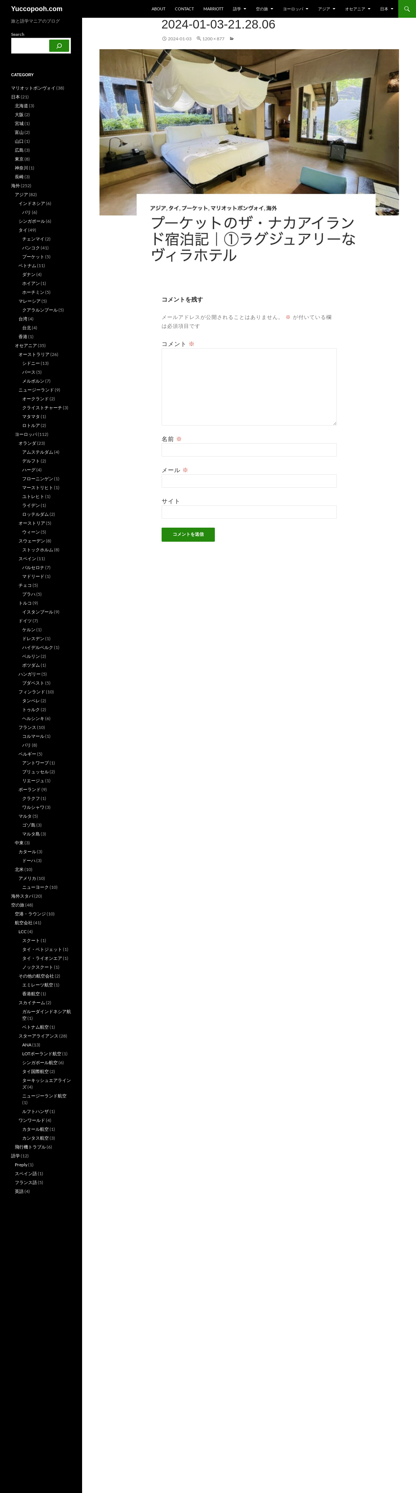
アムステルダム (37, 452)
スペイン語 (26, 1173)
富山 (19, 132)
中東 (19, 842)
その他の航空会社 (36, 976)
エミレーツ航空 (37, 985)
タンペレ (31, 700)
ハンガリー (29, 674)
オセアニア (355, 8)
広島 (19, 150)
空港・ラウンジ (30, 914)
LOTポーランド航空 (41, 1053)
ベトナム (27, 265)
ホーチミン (33, 292)
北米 (19, 869)
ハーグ (28, 470)
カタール (27, 851)
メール (175, 470)
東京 (19, 159)
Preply (21, 1164)
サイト (171, 501)
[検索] (59, 46)
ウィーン (31, 532)
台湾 (22, 319)
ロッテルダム (35, 514)
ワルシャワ (33, 807)
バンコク (31, 247)
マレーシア (29, 301)
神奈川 (21, 168)
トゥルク (31, 709)
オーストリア (31, 523)
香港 (22, 336)
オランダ (27, 443)
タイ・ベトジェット (42, 949)
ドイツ (25, 620)
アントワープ (35, 763)
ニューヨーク (35, 887)
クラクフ (31, 798)
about (158, 8)
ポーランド (29, 789)
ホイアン (31, 283)
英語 (19, 1191)
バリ (26, 212)
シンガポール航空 (40, 1062)
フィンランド (31, 692)
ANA (26, 1045)
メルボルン (33, 381)
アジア (324, 8)
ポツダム (31, 665)
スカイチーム (31, 1002)
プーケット (33, 256)
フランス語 (26, 1182)
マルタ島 (31, 834)
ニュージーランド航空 (44, 1096)
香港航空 (31, 993)
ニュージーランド (36, 390)
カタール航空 (35, 1129)
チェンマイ (33, 239)
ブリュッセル (35, 771)
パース (28, 372)
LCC (22, 931)
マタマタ (31, 416)
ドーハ (28, 860)
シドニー (31, 363)
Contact (184, 8)
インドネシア (31, 203)
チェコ (25, 585)
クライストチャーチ (42, 407)
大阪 (19, 114)
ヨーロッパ (293, 8)
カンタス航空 (35, 1138)
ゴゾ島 (28, 825)
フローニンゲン (37, 478)
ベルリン (31, 656)
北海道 (21, 105)
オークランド (35, 398)
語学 (237, 8)
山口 (19, 141)
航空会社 (24, 922)
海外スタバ (22, 896)
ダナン (28, 274)
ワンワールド (31, 1120)
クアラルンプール (40, 310)
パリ (26, 745)
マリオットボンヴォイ (33, 88)
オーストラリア (34, 354)
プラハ (28, 594)
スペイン (27, 558)
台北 (26, 327)
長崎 (19, 176)
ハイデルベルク (37, 647)
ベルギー (27, 754)
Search (17, 34)
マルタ (25, 816)
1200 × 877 (213, 38)
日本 (384, 8)
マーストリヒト (37, 487)
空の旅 (262, 8)
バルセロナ (33, 567)
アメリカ (27, 878)
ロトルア (31, 425)
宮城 (19, 123)
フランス (27, 727)
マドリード (33, 576)
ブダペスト (33, 683)
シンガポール (31, 221)
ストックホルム (37, 549)
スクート (31, 940)
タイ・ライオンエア (42, 958)
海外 (15, 185)
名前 (172, 439)
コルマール (33, 736)
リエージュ (33, 780)
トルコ (25, 603)
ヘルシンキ (33, 718)
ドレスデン (33, 638)
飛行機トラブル (30, 1147)
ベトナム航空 (35, 1027)
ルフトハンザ (35, 1111)
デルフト (31, 461)
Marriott (213, 8)
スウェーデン (31, 541)
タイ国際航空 (35, 1071)
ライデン (31, 505)
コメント (178, 344)
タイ (22, 230)
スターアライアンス (38, 1036)
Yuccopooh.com (36, 9)
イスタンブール (37, 612)
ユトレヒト (33, 496)
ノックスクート (37, 967)
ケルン (28, 629)
